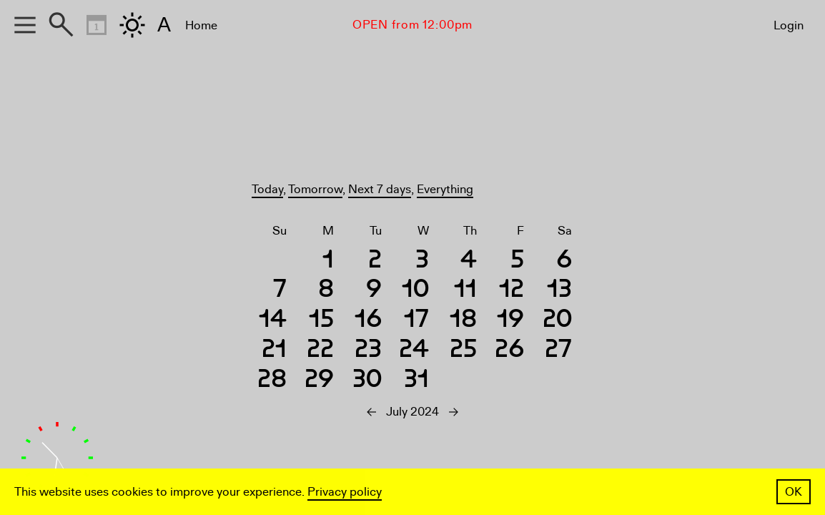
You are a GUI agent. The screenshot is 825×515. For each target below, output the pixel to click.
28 (272, 381)
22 (320, 351)
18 (463, 321)
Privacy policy (344, 491)
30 (367, 381)
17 (416, 321)
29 (319, 381)
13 (559, 291)
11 (465, 291)
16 (368, 321)
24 (414, 351)
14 (273, 321)
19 (510, 321)
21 (274, 351)
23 (368, 351)
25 (463, 351)
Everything (445, 189)
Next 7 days (379, 189)
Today (267, 189)
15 (321, 321)
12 (511, 291)
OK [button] (793, 491)
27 (558, 351)
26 (509, 351)
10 (415, 291)
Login (789, 25)
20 (557, 321)
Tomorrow (315, 189)
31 (416, 381)
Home (201, 25)
